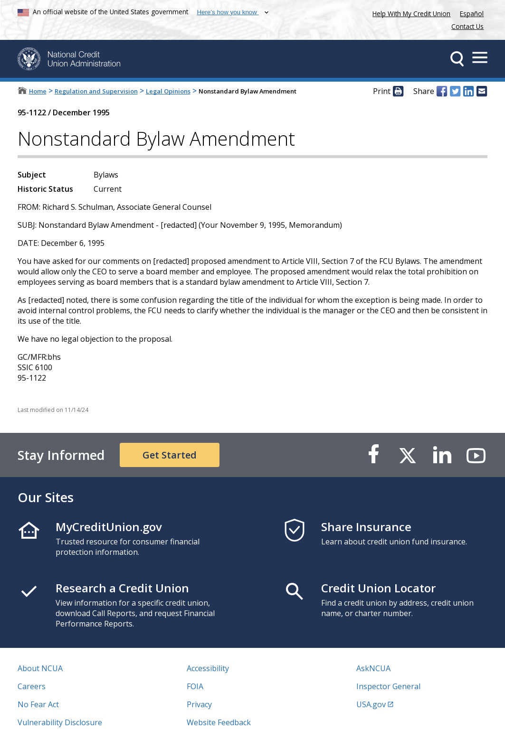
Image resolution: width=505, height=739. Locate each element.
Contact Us (467, 26)
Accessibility (208, 668)
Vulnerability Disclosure (60, 722)
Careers (32, 686)
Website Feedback (219, 722)
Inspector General (388, 686)
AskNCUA (373, 668)
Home (38, 91)
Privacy (199, 704)
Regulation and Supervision (96, 91)
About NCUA (40, 668)
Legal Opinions (168, 91)
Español (472, 13)
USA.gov (371, 704)
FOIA (195, 686)
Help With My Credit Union (409, 12)
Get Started (170, 455)
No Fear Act (38, 704)
